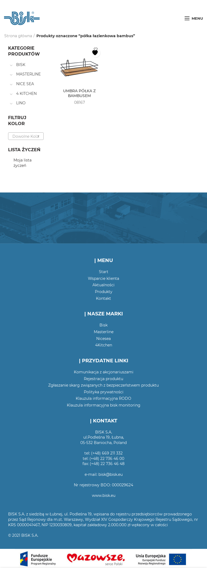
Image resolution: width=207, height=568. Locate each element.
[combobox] (26, 136)
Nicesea (103, 338)
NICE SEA (25, 83)
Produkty (103, 292)
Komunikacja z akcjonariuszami (103, 372)
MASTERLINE (28, 74)
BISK (20, 64)
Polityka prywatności (103, 392)
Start (103, 272)
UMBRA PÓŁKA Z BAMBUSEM (79, 93)
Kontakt (103, 298)
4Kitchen (103, 345)
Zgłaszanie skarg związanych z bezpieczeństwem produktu (103, 385)
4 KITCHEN (26, 93)
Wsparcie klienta (103, 278)
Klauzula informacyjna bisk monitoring (103, 405)
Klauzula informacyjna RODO (103, 398)
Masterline (103, 332)
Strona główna (18, 35)
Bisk (103, 325)
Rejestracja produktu (103, 379)
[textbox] (25, 136)
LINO (21, 103)
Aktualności (103, 285)
